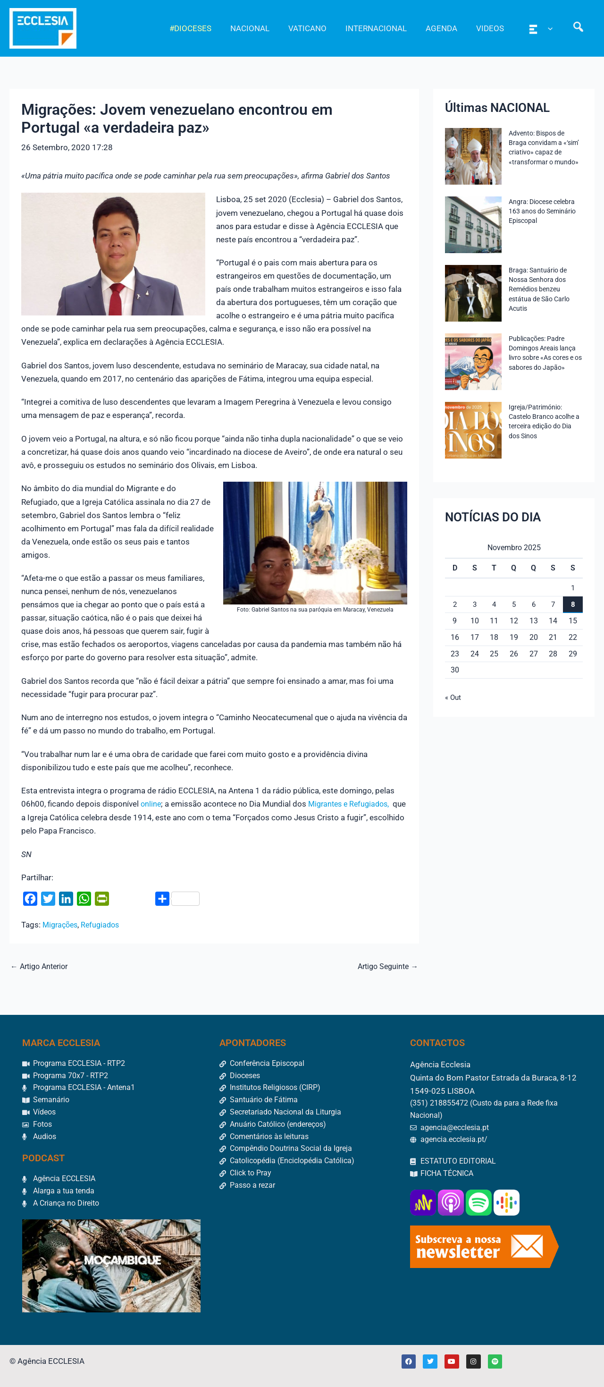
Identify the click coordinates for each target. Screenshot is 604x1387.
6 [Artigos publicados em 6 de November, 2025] (533, 604)
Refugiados (104, 924)
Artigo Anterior (41, 966)
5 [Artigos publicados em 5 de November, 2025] (514, 604)
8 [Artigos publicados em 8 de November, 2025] (573, 604)
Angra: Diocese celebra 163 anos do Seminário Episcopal (542, 211)
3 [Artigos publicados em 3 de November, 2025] (474, 604)
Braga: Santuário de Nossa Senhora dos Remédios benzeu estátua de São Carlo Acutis (539, 289)
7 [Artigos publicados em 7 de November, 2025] (553, 604)
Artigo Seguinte (385, 966)
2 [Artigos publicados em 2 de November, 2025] (455, 604)
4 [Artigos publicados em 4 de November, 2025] (494, 604)
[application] (552, 28)
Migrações (61, 924)
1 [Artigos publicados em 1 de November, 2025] (573, 587)
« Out (453, 697)
